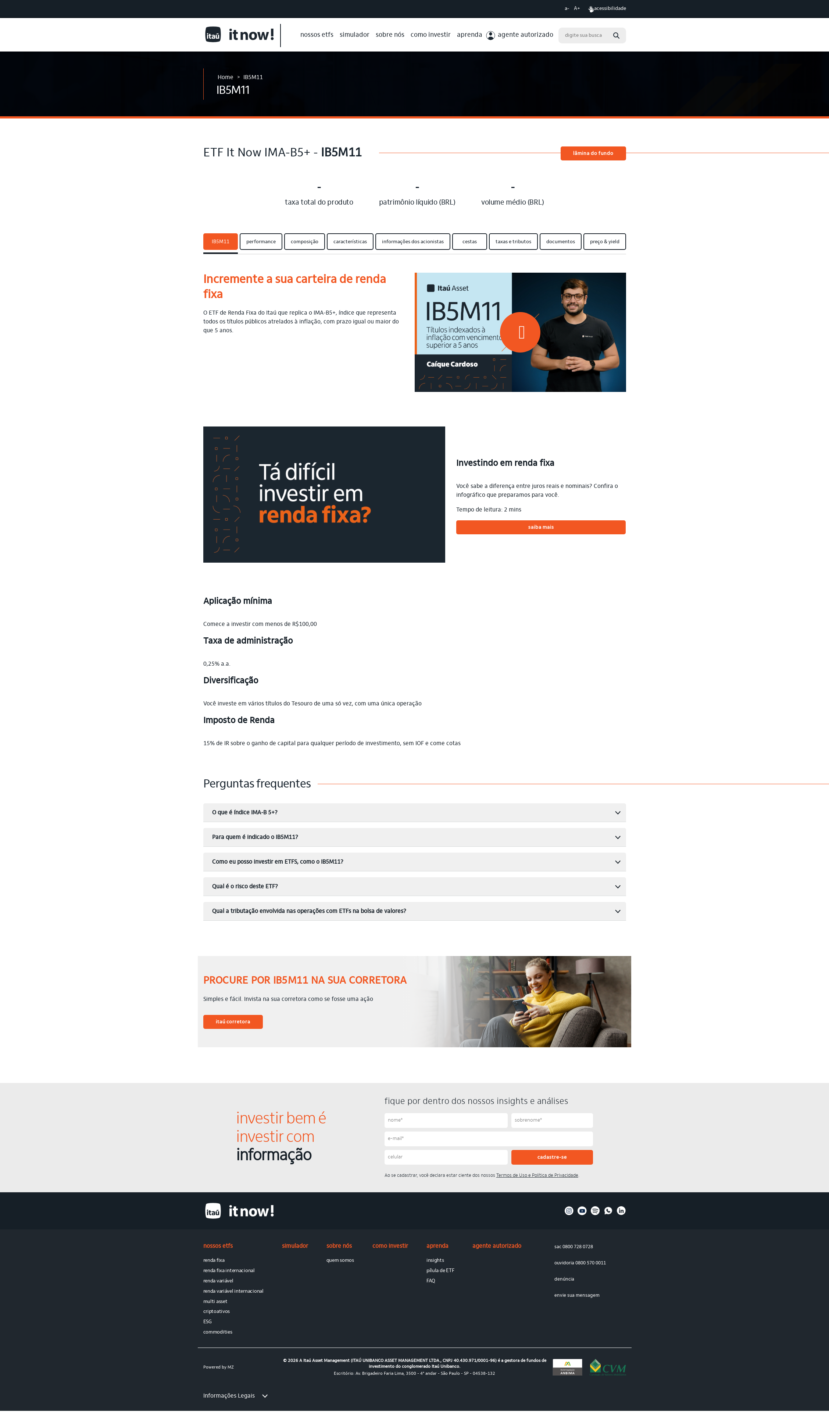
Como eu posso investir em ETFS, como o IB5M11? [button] (416, 862)
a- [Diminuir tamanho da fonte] (567, 8)
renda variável (218, 1281)
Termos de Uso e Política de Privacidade (537, 1175)
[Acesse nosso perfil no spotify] (595, 1214)
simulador (354, 35)
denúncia (564, 1279)
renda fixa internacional (229, 1271)
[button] (520, 332)
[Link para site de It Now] (242, 35)
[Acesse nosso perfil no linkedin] (621, 1214)
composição (304, 242)
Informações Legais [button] (235, 1396)
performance (261, 242)
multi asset (215, 1302)
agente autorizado (525, 35)
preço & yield (604, 242)
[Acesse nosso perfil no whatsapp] (608, 1214)
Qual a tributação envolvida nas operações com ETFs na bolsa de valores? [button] (416, 911)
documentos (560, 242)
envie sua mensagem (577, 1295)
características (350, 242)
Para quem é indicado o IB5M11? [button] (416, 837)
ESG (207, 1322)
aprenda (469, 35)
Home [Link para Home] (225, 78)
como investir (431, 35)
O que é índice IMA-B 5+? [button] (416, 813)
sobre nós (390, 35)
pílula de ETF (440, 1271)
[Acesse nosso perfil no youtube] (582, 1214)
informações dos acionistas (413, 242)
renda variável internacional (233, 1291)
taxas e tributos (513, 242)
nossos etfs (316, 35)
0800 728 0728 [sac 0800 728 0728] (577, 1247)
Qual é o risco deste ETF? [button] (416, 887)
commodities (217, 1332)
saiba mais (541, 527)
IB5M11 (220, 242)
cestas (469, 242)
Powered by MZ (218, 1367)
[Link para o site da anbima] (567, 1367)
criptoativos (216, 1311)
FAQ (430, 1281)
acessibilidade (607, 9)
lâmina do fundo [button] (593, 153)
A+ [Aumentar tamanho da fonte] (577, 8)
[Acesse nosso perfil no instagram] (569, 1214)
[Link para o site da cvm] (608, 1367)
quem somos (340, 1260)
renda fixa (214, 1260)
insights (435, 1260)
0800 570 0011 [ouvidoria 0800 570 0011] (590, 1263)
